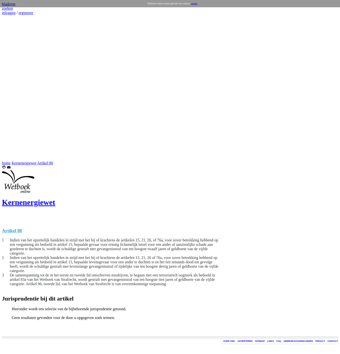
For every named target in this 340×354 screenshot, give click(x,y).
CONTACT (333, 341)
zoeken (7, 8)
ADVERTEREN (245, 341)
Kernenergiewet (24, 163)
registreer (26, 13)
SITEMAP (260, 341)
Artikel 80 (45, 163)
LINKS (270, 341)
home (6, 163)
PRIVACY (320, 341)
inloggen (9, 13)
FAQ (278, 341)
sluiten (194, 3)
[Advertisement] (16, 88)
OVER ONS (229, 341)
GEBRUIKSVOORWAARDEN (298, 341)
